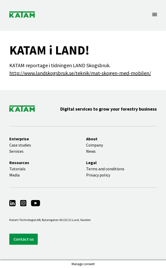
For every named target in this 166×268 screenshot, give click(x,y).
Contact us (23, 239)
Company (94, 145)
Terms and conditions (105, 168)
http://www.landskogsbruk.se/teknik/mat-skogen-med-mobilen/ (80, 73)
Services (16, 151)
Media (14, 175)
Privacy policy (98, 175)
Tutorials (17, 168)
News (91, 151)
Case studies (20, 145)
